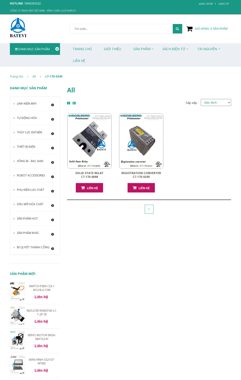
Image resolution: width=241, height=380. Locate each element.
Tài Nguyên (207, 49)
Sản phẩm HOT (27, 219)
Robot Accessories (31, 175)
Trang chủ (82, 49)
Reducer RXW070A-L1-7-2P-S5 (42, 312)
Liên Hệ (79, 60)
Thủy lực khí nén (29, 132)
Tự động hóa (27, 118)
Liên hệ (92, 188)
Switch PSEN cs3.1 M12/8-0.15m (42, 288)
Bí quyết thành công (33, 247)
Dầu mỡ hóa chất (30, 204)
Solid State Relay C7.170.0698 (89, 175)
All (34, 76)
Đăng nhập (206, 4)
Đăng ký (224, 4)
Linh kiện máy (27, 104)
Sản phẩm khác (28, 233)
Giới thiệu (112, 49)
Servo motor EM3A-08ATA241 (42, 337)
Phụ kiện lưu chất (30, 190)
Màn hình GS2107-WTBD (42, 361)
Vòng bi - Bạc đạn (30, 161)
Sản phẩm (141, 49)
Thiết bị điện (26, 147)
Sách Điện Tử (173, 49)
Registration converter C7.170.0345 (141, 175)
